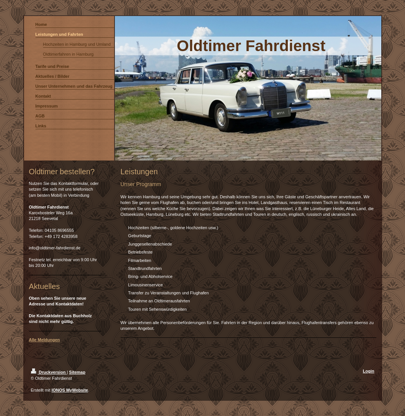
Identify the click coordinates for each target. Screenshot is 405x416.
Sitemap (77, 372)
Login (368, 371)
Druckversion (49, 372)
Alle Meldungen (44, 339)
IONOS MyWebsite (70, 390)
